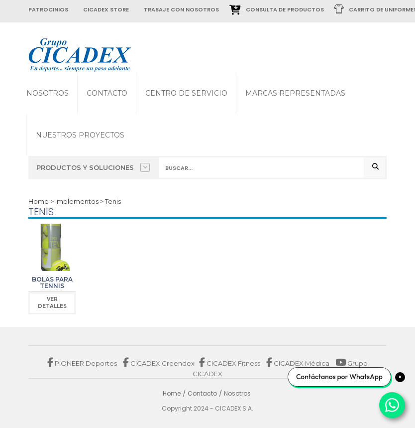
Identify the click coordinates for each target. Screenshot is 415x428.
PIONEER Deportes (82, 363)
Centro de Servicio (186, 93)
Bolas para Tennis (52, 282)
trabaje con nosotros (181, 9)
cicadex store (106, 9)
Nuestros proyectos (80, 135)
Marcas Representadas (295, 93)
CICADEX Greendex (159, 363)
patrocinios (48, 9)
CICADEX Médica (297, 363)
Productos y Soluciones (93, 167)
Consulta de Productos (285, 9)
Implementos (77, 201)
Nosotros (47, 93)
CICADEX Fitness (230, 363)
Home (38, 201)
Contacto (107, 93)
